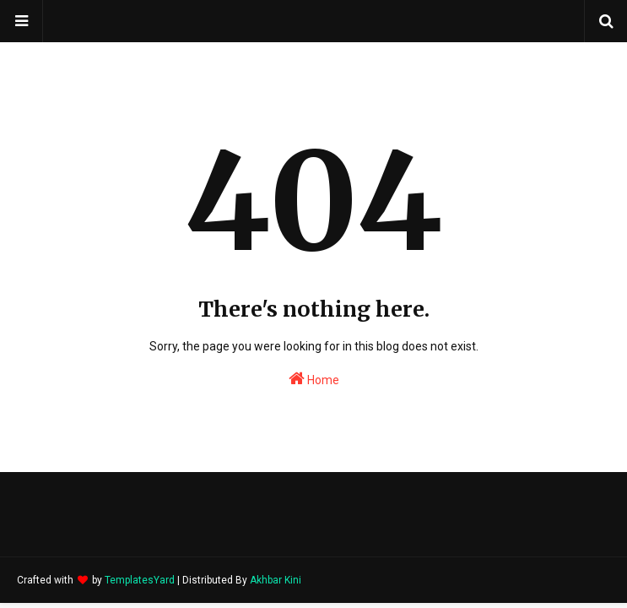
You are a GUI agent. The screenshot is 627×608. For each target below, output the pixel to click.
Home (314, 378)
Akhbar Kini (275, 580)
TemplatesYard (140, 580)
